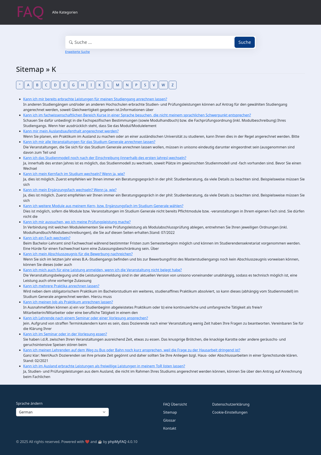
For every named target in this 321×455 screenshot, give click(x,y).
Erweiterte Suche (77, 52)
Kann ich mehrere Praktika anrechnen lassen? (61, 285)
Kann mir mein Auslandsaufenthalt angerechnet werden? (71, 131)
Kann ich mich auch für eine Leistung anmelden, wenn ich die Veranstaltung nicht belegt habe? (102, 269)
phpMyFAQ (117, 441)
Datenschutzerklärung (230, 404)
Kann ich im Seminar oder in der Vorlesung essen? (65, 334)
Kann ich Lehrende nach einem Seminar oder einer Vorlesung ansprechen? (85, 317)
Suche (244, 42)
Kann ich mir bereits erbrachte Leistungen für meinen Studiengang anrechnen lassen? (95, 99)
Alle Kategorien (65, 12)
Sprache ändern (29, 403)
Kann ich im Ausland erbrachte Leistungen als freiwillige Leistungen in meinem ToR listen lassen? (104, 366)
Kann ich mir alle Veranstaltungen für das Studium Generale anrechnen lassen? (89, 141)
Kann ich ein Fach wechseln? (46, 237)
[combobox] (160, 42)
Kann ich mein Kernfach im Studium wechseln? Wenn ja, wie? (74, 173)
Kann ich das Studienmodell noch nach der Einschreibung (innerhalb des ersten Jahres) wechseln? (104, 157)
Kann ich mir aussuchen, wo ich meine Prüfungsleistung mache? (77, 221)
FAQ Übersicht (175, 404)
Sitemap (170, 412)
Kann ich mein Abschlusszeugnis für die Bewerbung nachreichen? (78, 253)
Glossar (169, 420)
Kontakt (169, 428)
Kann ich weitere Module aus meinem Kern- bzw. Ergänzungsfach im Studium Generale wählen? (103, 205)
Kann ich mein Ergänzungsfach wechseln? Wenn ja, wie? (70, 189)
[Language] (62, 412)
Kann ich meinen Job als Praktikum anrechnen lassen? (68, 301)
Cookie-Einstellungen (229, 412)
